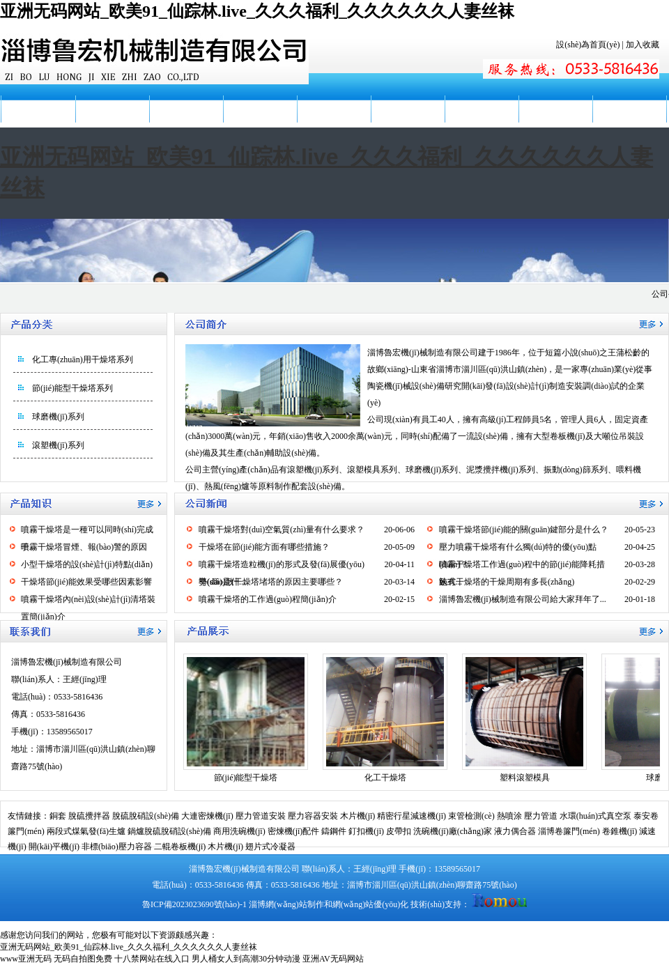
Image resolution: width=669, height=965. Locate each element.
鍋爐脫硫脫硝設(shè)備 (169, 831)
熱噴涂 (509, 816)
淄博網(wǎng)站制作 (286, 904)
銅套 (57, 816)
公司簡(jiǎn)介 (112, 109)
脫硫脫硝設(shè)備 (145, 816)
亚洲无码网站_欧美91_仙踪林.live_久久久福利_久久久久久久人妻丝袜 (257, 11)
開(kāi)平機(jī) (54, 846)
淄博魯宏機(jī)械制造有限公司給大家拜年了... (522, 599)
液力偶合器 (515, 831)
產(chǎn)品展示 (259, 109)
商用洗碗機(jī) (239, 831)
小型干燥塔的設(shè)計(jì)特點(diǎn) (87, 564)
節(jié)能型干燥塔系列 (72, 388)
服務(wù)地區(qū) (481, 122)
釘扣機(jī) (366, 831)
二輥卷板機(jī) (180, 846)
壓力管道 (541, 816)
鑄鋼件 (333, 831)
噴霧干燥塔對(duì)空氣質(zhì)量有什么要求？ (281, 529)
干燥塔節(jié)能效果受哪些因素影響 (86, 582)
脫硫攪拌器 (89, 816)
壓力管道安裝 (261, 816)
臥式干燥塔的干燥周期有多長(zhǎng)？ (506, 582)
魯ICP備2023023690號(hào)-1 (194, 904)
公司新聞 (186, 109)
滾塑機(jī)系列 (58, 445)
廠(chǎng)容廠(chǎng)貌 (407, 122)
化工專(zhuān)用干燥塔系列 (82, 359)
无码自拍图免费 (83, 959)
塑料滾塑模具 (525, 777)
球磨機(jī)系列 (58, 417)
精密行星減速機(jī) (411, 816)
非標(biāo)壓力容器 (117, 846)
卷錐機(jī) (620, 831)
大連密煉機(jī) (207, 816)
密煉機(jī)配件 (294, 831)
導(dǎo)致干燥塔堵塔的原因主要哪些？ (271, 582)
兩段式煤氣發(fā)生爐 (86, 831)
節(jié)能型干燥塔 (246, 777)
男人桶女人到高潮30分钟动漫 (246, 959)
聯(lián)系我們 (629, 109)
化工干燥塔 (385, 777)
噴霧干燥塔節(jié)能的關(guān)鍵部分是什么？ (523, 529)
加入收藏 (642, 44)
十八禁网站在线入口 (152, 959)
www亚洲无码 (26, 959)
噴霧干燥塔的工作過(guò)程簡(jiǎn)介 (268, 599)
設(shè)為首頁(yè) (588, 44)
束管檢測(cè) (471, 816)
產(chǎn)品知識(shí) (333, 122)
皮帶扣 (398, 831)
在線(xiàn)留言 (555, 109)
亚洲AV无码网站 (333, 959)
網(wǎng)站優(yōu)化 (370, 904)
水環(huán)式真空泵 (595, 816)
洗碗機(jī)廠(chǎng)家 (452, 831)
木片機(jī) (358, 816)
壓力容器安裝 (313, 816)
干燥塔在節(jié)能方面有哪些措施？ (264, 547)
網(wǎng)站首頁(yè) (37, 122)
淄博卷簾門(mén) (569, 831)
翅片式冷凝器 (270, 846)
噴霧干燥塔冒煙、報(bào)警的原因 (84, 547)
